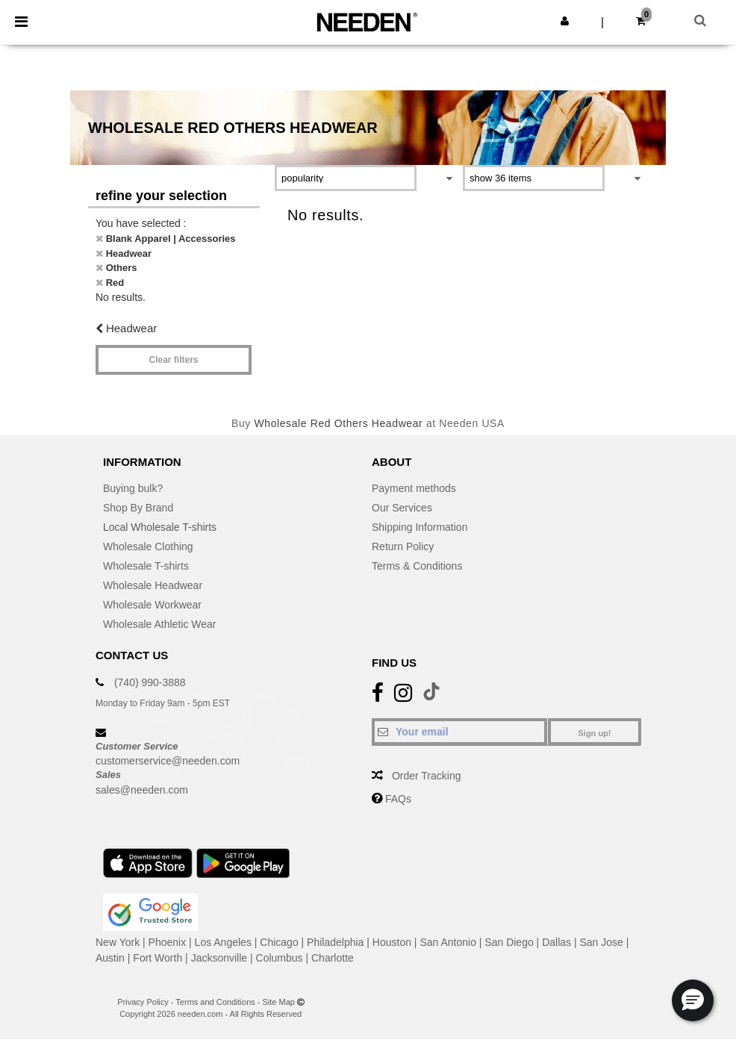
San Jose (601, 942)
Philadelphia (335, 942)
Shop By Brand (138, 508)
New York (118, 942)
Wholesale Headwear (152, 585)
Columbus (279, 958)
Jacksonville (219, 958)
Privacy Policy (142, 1001)
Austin (110, 958)
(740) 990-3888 (150, 682)
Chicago (279, 942)
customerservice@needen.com (168, 761)
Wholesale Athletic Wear (159, 624)
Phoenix (168, 942)
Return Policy (403, 546)
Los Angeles (223, 942)
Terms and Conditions (215, 1001)
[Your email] (459, 731)
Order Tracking (426, 776)
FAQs (398, 799)
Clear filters (173, 360)
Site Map (279, 1001)
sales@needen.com (142, 790)
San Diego (508, 942)
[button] (565, 21)
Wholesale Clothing (148, 546)
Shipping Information (419, 527)
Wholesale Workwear (152, 605)
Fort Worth (157, 958)
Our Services (402, 508)
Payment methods (414, 488)
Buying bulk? (133, 488)
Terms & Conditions (417, 566)
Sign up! (594, 733)
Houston (391, 942)
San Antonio (448, 942)
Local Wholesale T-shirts (159, 527)
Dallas (556, 942)
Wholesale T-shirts (146, 566)
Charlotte (332, 958)
